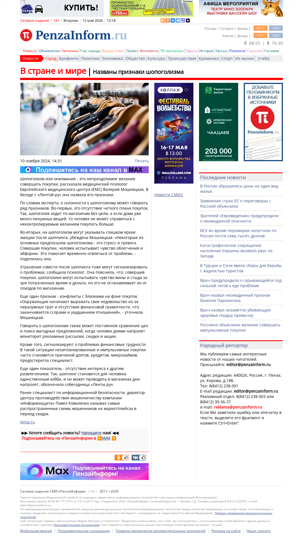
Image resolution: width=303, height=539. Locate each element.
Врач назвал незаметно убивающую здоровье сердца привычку (235, 312)
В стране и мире (53, 70)
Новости (30, 50)
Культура (156, 58)
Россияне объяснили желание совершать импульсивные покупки (240, 327)
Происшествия (182, 58)
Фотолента (149, 50)
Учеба (263, 58)
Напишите (91, 432)
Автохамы (70, 50)
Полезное (237, 50)
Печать (142, 160)
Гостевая (271, 50)
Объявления (49, 50)
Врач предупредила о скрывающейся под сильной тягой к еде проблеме (240, 283)
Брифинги (69, 58)
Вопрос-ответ (113, 50)
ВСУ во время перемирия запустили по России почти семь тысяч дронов (238, 233)
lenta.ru (27, 422)
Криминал (209, 58)
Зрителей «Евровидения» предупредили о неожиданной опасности (239, 218)
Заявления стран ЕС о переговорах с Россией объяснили (235, 203)
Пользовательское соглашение (84, 530)
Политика (90, 58)
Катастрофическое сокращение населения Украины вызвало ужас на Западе (236, 251)
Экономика (112, 58)
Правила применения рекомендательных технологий (160, 530)
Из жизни (244, 58)
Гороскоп (254, 50)
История (206, 50)
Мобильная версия (36, 530)
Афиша (221, 50)
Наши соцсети (259, 530)
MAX (106, 438)
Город (50, 58)
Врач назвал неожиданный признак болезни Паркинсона (235, 297)
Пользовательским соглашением (77, 525)
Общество (135, 58)
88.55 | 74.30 (263, 43)
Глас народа (90, 50)
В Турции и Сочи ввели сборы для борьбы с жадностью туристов (241, 268)
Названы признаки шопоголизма (138, 72)
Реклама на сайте (226, 530)
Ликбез (132, 50)
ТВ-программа (172, 50)
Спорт (227, 58)
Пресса (191, 50)
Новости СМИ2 (168, 194)
